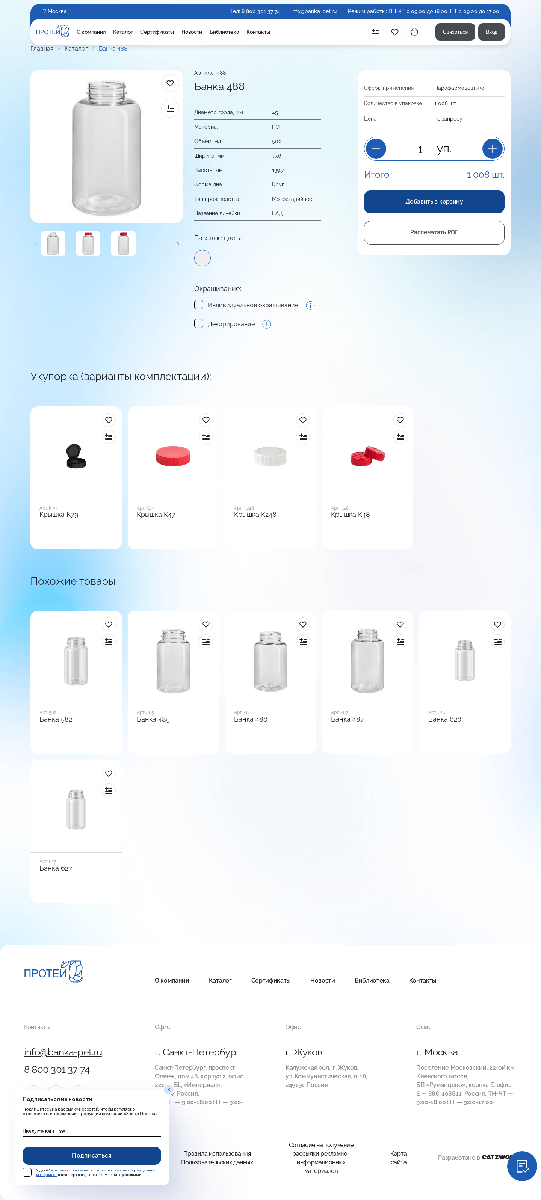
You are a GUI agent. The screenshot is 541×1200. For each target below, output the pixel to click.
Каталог (123, 32)
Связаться (455, 32)
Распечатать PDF (434, 232)
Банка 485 (153, 719)
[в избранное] (170, 83)
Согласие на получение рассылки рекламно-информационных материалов (321, 1157)
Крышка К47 (156, 514)
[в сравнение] (170, 109)
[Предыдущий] (35, 243)
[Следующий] (177, 243)
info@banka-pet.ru (314, 11)
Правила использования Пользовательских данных (217, 1158)
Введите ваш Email (45, 1131)
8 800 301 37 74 (261, 11)
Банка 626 (444, 719)
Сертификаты (157, 32)
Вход (491, 32)
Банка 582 (55, 719)
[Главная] (53, 972)
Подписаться (92, 1155)
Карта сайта (398, 1158)
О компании (91, 32)
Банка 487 (347, 719)
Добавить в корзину (434, 201)
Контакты (258, 32)
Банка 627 (55, 868)
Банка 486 (250, 719)
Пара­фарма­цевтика (459, 88)
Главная (41, 49)
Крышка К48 (350, 514)
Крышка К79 (59, 514)
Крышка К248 (255, 514)
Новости (191, 32)
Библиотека (224, 32)
